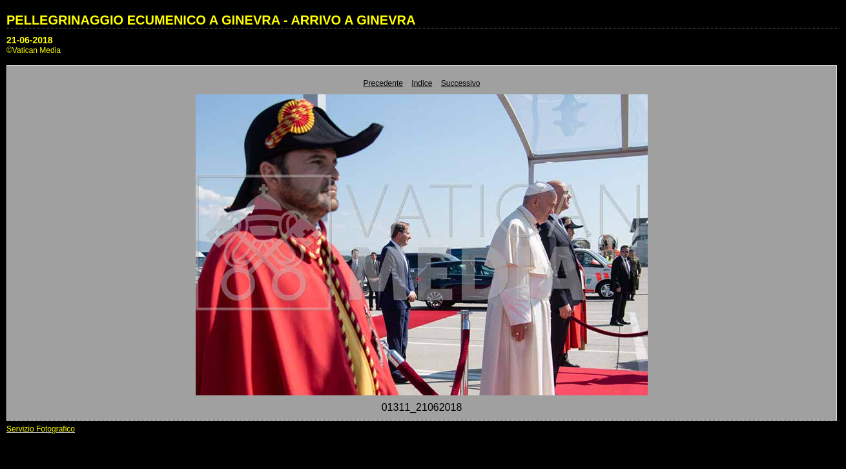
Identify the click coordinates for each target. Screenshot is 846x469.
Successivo (460, 83)
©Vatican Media (33, 50)
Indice (421, 83)
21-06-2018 (29, 40)
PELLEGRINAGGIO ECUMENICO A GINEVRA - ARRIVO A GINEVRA (210, 20)
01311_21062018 (422, 407)
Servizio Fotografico (40, 428)
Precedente (383, 83)
